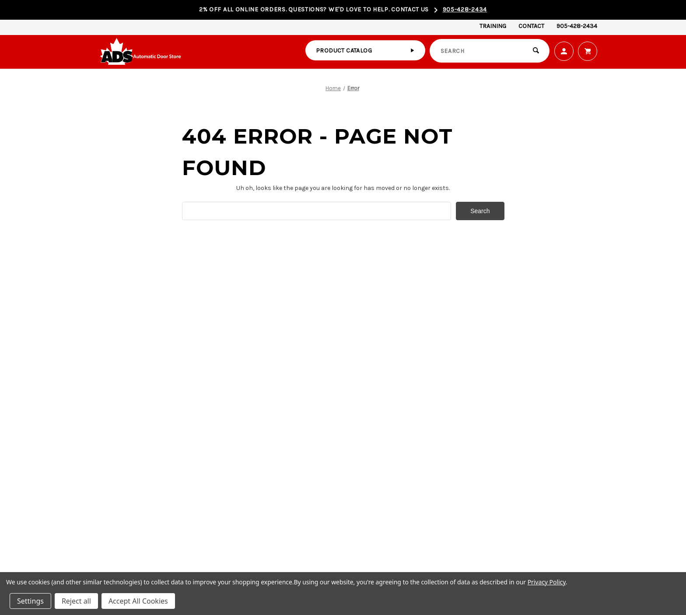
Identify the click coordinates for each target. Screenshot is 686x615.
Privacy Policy (547, 582)
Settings (30, 601)
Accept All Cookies (138, 601)
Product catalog (344, 50)
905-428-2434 (465, 9)
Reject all (76, 601)
